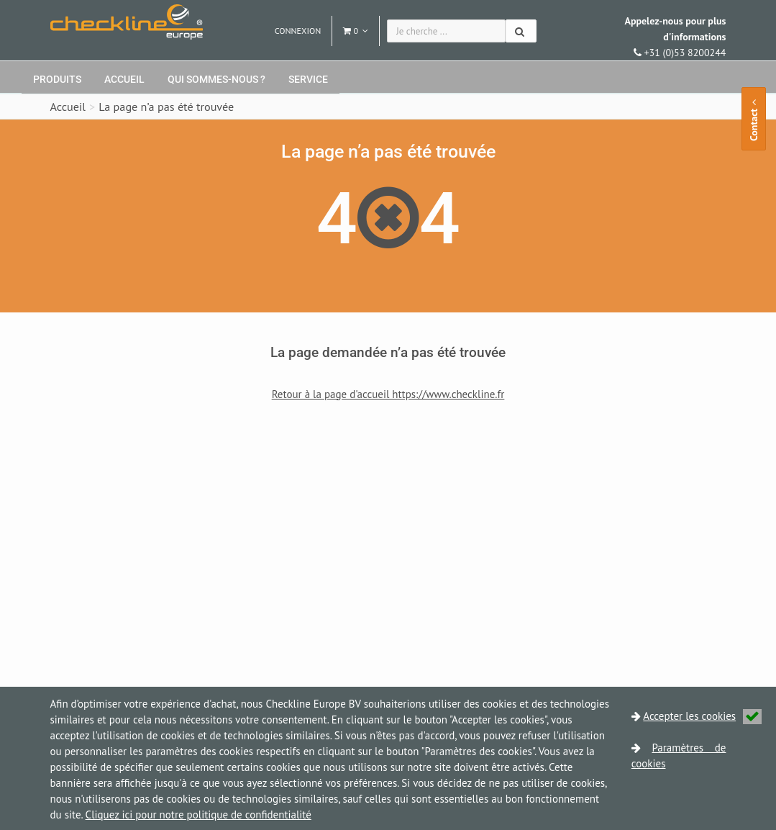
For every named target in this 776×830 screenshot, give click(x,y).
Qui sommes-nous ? (216, 79)
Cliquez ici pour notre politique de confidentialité (198, 814)
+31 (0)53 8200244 (675, 36)
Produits (57, 79)
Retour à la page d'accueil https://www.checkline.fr (388, 394)
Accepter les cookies (702, 716)
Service (308, 79)
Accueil (124, 79)
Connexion (298, 30)
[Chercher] (521, 30)
